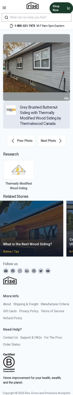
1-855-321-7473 (24, 25)
